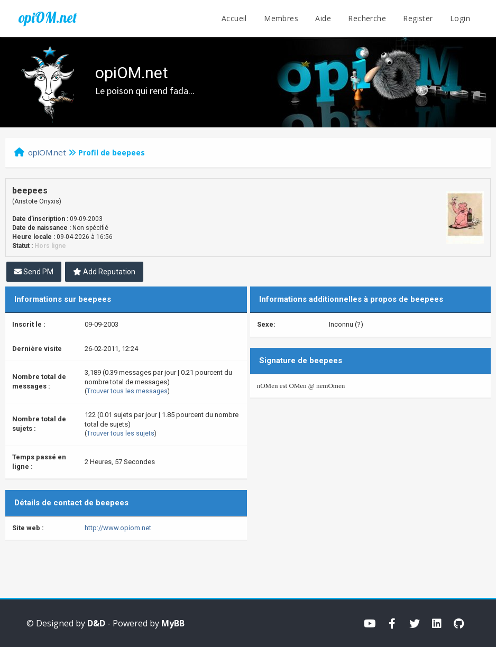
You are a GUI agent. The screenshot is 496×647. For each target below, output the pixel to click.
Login (460, 18)
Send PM (33, 271)
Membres (281, 18)
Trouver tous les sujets (120, 433)
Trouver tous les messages (127, 391)
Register (418, 18)
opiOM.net (48, 17)
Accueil (234, 18)
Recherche (367, 18)
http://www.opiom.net (118, 528)
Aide (323, 18)
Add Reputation (104, 271)
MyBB (173, 623)
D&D (96, 623)
